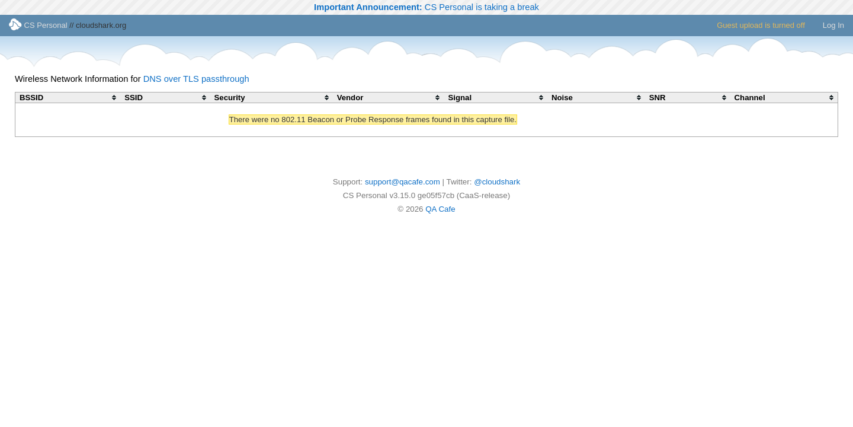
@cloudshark (497, 181)
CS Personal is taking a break (426, 7)
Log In (833, 25)
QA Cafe (440, 209)
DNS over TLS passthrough (196, 79)
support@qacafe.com (402, 181)
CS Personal (38, 25)
